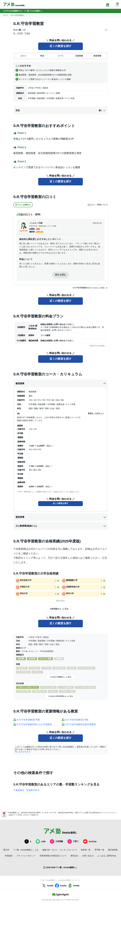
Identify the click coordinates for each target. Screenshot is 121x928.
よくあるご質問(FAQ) (107, 856)
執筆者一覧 (86, 850)
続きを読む (60, 274)
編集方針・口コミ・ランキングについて (59, 850)
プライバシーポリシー (26, 856)
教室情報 (97, 56)
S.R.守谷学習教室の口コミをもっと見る (90, 288)
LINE (40, 841)
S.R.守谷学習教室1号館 (76, 720)
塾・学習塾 (18, 33)
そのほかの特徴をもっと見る (60, 677)
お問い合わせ (88, 856)
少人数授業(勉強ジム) (61, 525)
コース (60, 56)
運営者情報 (113, 850)
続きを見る (60, 601)
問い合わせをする (22, 752)
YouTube (90, 841)
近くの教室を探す (61, 46)
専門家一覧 (99, 850)
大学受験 (56, 841)
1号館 (20, 214)
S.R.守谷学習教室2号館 (28, 720)
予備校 (27, 33)
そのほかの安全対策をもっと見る (60, 696)
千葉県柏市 (18, 790)
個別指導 (61, 517)
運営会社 (74, 856)
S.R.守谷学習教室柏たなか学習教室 (34, 724)
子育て (73, 841)
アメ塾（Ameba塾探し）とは (25, 850)
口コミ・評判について (97, 205)
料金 (42, 56)
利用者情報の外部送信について (53, 856)
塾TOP (5, 15)
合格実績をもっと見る (59, 609)
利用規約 (9, 856)
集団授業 (61, 383)
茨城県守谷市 (32, 790)
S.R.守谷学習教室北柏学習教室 (80, 724)
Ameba (47, 885)
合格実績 (79, 56)
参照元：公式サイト (96, 413)
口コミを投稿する (23, 205)
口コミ (24, 56)
